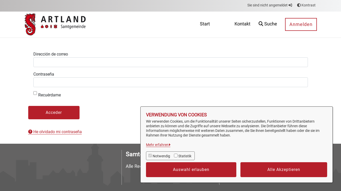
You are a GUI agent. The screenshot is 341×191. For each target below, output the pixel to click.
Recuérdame (47, 94)
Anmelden (301, 24)
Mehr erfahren (157, 145)
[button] (268, 25)
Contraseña (43, 74)
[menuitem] (205, 25)
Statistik (184, 156)
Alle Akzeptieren (283, 169)
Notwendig (161, 156)
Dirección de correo (50, 54)
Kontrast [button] (306, 5)
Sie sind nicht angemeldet (269, 5)
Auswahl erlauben (191, 169)
